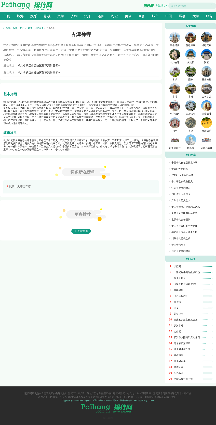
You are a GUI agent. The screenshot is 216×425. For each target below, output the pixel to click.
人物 (74, 16)
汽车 (87, 16)
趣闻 (101, 16)
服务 (209, 16)
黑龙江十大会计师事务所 (184, 232)
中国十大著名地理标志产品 (185, 206)
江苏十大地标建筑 (180, 188)
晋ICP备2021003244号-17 (106, 400)
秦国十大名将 (178, 244)
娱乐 (33, 16)
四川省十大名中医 (180, 194)
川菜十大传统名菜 (180, 238)
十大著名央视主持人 (182, 181)
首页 (6, 16)
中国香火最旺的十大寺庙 (184, 225)
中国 (168, 16)
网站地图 (108, 418)
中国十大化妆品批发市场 (184, 162)
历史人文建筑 (26, 28)
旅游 (20, 16)
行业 (114, 16)
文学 (60, 16)
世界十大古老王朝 (180, 219)
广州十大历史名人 (180, 200)
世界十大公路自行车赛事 (184, 213)
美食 (128, 16)
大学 (195, 16)
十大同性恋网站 (179, 168)
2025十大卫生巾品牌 (182, 175)
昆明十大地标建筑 (180, 251)
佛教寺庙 (39, 28)
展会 (182, 16)
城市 (155, 16)
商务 (141, 16)
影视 (47, 16)
